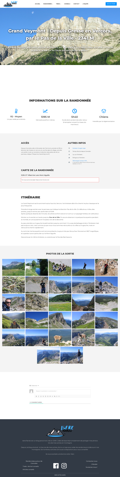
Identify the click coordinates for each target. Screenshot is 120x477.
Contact (76, 4)
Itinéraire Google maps (79, 148)
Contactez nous (91, 461)
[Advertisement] (60, 78)
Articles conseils (28, 469)
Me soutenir (111, 4)
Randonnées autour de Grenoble (34, 462)
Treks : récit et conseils (31, 466)
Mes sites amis (60, 475)
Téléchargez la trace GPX (80, 161)
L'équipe (85, 4)
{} (56, 396)
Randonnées (47, 4)
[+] (59, 396)
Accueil (37, 4)
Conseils (67, 4)
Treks (58, 4)
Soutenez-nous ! (91, 467)
